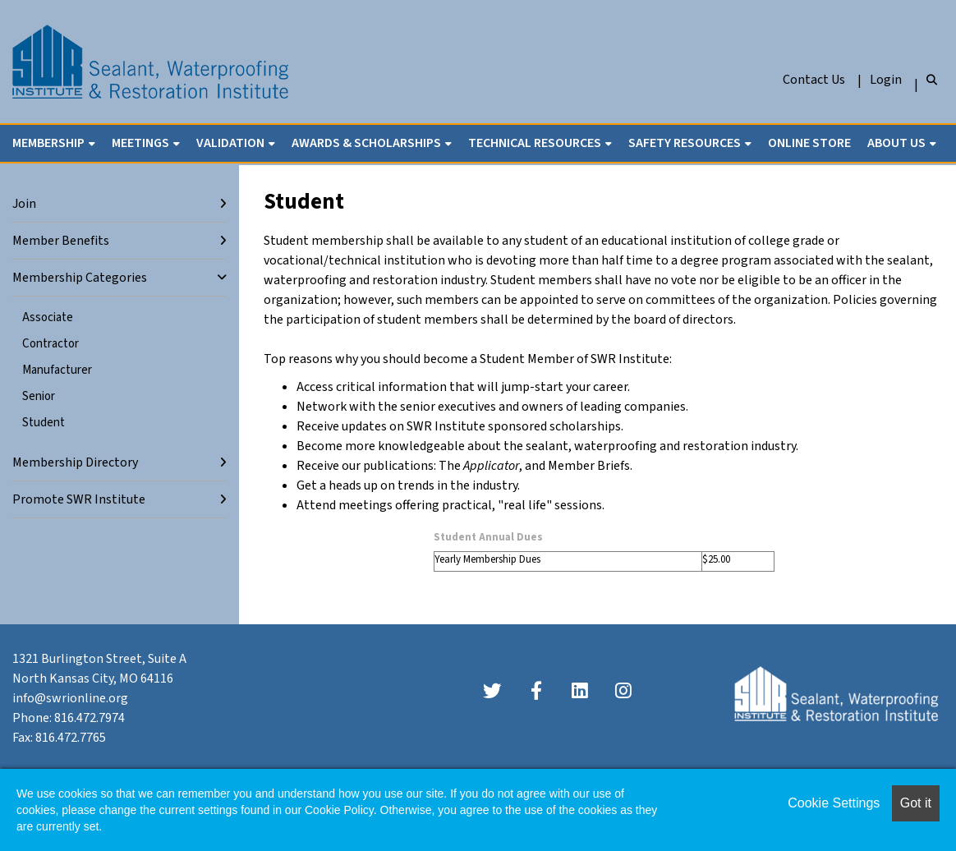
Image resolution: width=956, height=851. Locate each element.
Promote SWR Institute (78, 499)
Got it (915, 803)
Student (43, 422)
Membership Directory (75, 462)
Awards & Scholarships (368, 143)
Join (24, 204)
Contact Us (814, 80)
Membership (49, 143)
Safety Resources (685, 143)
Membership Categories (79, 278)
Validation (231, 143)
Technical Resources (536, 143)
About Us (897, 143)
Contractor (50, 343)
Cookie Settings (834, 803)
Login (886, 80)
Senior (38, 396)
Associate (47, 317)
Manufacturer (57, 370)
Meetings (142, 143)
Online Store (809, 143)
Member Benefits (60, 241)
